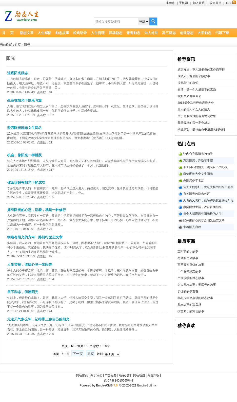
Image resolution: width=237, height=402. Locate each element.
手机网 (183, 3)
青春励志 (133, 33)
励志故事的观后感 (189, 304)
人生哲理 (98, 33)
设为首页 (215, 3)
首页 (18, 44)
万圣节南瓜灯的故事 (191, 264)
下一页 (78, 354)
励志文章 (27, 33)
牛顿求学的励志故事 (191, 278)
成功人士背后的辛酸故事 (194, 76)
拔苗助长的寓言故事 (191, 311)
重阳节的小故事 (188, 251)
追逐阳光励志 (17, 73)
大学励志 (204, 33)
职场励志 (115, 33)
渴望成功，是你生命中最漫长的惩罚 (201, 129)
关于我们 (96, 375)
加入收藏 (199, 3)
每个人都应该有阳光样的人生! (202, 213)
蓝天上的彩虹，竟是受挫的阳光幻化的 (208, 187)
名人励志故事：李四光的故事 (197, 284)
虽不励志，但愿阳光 (22, 292)
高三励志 (169, 33)
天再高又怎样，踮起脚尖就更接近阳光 (208, 200)
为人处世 (151, 33)
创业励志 (187, 33)
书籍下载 (222, 33)
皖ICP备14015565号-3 (118, 380)
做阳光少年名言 (193, 180)
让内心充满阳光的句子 (198, 154)
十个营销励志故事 (189, 271)
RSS (231, 3)
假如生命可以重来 (189, 96)
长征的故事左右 (188, 291)
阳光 (27, 44)
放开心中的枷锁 (188, 83)
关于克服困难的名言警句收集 (197, 116)
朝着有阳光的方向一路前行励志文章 (34, 237)
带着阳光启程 (192, 227)
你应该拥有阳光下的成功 (26, 182)
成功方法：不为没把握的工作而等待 (201, 69)
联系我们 (125, 375)
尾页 (90, 354)
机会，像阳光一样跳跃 (24, 155)
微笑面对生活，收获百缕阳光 (202, 207)
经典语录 (80, 33)
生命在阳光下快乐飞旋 (24, 100)
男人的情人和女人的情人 (194, 109)
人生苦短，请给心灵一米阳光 (29, 264)
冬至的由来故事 (188, 258)
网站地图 (139, 375)
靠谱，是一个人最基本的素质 (197, 89)
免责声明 (153, 375)
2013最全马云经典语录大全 (196, 103)
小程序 (170, 3)
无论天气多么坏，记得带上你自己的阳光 (38, 319)
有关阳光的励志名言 (196, 193)
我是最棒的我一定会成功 (194, 122)
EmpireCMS (104, 385)
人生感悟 (44, 33)
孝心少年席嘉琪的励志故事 (195, 298)
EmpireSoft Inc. (147, 385)
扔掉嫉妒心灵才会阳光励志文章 (204, 220)
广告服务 (111, 375)
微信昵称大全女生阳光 (198, 173)
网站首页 (82, 375)
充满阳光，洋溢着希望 (198, 160)
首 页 (8, 33)
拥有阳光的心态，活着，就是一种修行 (36, 210)
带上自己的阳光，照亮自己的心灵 (205, 167)
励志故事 (62, 33)
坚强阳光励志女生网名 (24, 128)
